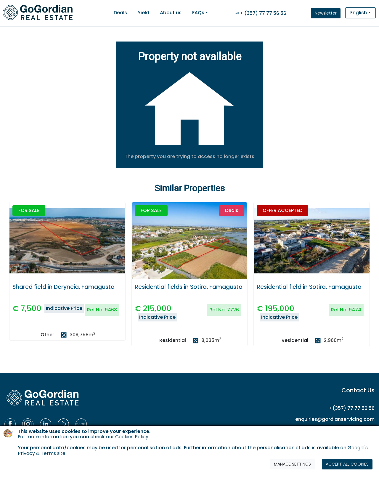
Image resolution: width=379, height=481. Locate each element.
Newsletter (326, 13)
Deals (120, 12)
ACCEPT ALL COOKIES (347, 464)
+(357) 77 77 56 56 (352, 408)
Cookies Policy (131, 436)
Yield (143, 12)
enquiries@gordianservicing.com (335, 419)
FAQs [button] (198, 12)
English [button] (358, 12)
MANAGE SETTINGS (292, 464)
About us (171, 12)
